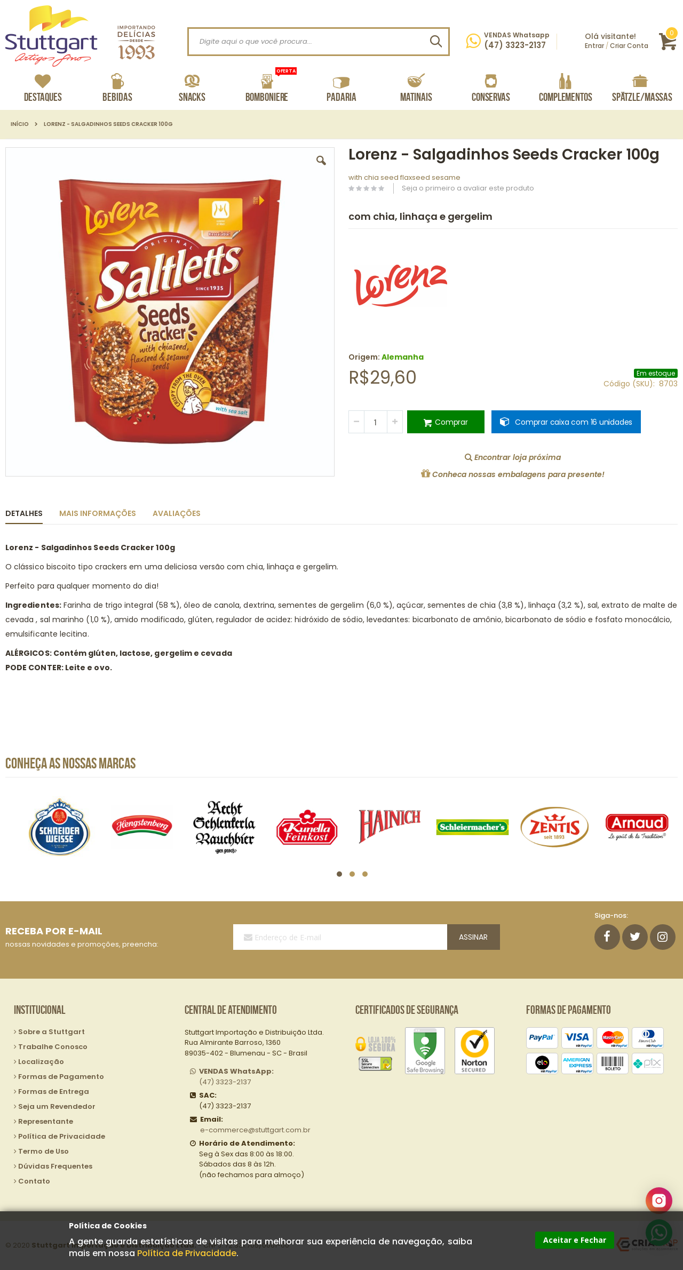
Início (20, 124)
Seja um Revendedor (57, 1106)
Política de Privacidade (186, 1253)
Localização (41, 1062)
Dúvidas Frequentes (55, 1166)
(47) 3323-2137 (236, 1076)
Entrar (594, 45)
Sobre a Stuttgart (51, 1032)
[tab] (32, 511)
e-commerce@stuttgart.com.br (255, 1130)
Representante (45, 1121)
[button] (321, 168)
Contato (34, 1181)
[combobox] (318, 41)
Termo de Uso (43, 1151)
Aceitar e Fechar (574, 1240)
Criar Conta (629, 45)
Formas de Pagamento (61, 1076)
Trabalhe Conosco (53, 1047)
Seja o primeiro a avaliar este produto (468, 188)
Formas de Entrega (53, 1091)
